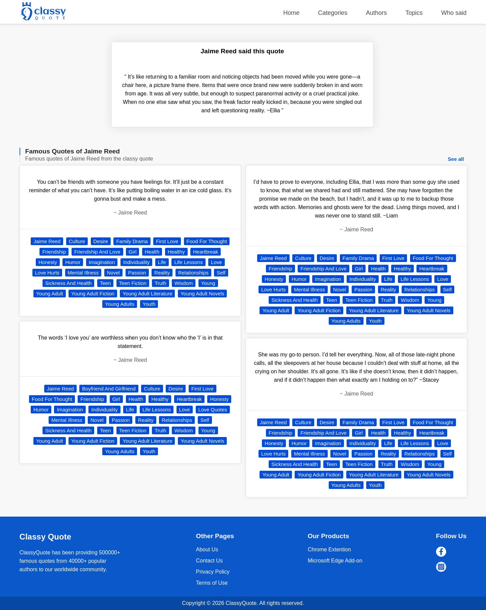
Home (291, 12)
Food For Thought (207, 241)
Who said (453, 12)
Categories (332, 12)
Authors (376, 12)
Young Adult (49, 293)
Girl (132, 252)
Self (221, 272)
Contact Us (209, 560)
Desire (100, 241)
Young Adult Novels (202, 293)
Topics (414, 12)
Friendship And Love (97, 252)
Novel (113, 272)
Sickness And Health (68, 283)
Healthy (176, 252)
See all (456, 159)
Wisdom (183, 283)
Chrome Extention (329, 549)
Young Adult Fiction (92, 293)
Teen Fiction (132, 283)
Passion (137, 272)
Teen (105, 283)
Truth (160, 283)
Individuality (136, 262)
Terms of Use (211, 583)
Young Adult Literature (147, 293)
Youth (149, 304)
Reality (162, 272)
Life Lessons (188, 262)
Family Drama (131, 241)
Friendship (54, 252)
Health (152, 252)
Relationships (193, 272)
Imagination (102, 262)
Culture (77, 241)
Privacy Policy (213, 572)
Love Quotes (212, 409)
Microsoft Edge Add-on (335, 560)
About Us (207, 549)
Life (162, 262)
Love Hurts (47, 272)
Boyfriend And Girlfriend (108, 388)
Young (208, 283)
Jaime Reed (46, 241)
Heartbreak (205, 252)
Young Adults (119, 304)
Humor (72, 262)
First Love (167, 241)
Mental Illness (83, 272)
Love (216, 262)
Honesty (47, 262)
